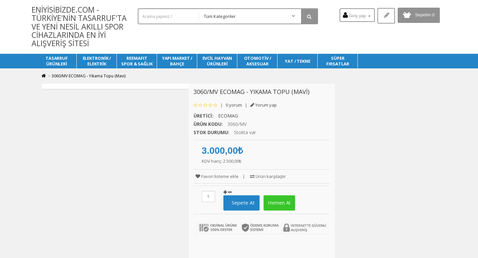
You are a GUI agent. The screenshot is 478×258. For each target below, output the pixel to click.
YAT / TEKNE (297, 61)
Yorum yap (263, 105)
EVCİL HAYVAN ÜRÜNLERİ (217, 61)
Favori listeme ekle (217, 176)
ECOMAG (228, 116)
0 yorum (234, 105)
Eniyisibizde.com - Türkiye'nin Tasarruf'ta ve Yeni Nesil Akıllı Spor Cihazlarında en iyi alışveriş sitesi (79, 26)
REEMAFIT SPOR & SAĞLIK (137, 61)
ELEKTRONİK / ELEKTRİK (97, 61)
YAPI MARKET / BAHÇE (177, 61)
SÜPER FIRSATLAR (337, 61)
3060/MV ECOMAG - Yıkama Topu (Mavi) (88, 76)
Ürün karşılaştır (268, 176)
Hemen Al (278, 202)
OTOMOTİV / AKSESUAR (257, 61)
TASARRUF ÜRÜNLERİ (56, 61)
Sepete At (240, 202)
